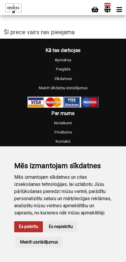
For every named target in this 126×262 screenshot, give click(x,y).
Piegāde (63, 69)
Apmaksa (63, 60)
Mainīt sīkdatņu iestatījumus (63, 88)
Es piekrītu (28, 226)
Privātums (63, 132)
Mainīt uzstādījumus (39, 242)
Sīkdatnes (63, 78)
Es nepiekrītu (61, 226)
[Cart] (94, 10)
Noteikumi (63, 123)
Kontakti (63, 141)
